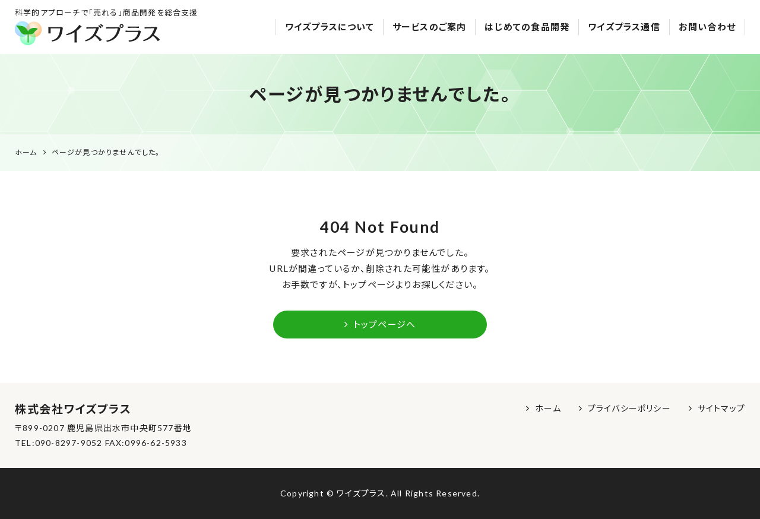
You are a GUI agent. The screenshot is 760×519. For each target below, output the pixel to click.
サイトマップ (721, 408)
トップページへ (380, 324)
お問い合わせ (707, 26)
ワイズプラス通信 (624, 26)
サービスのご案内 (429, 26)
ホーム (548, 408)
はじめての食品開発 (526, 26)
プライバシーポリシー (629, 408)
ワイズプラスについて (329, 26)
